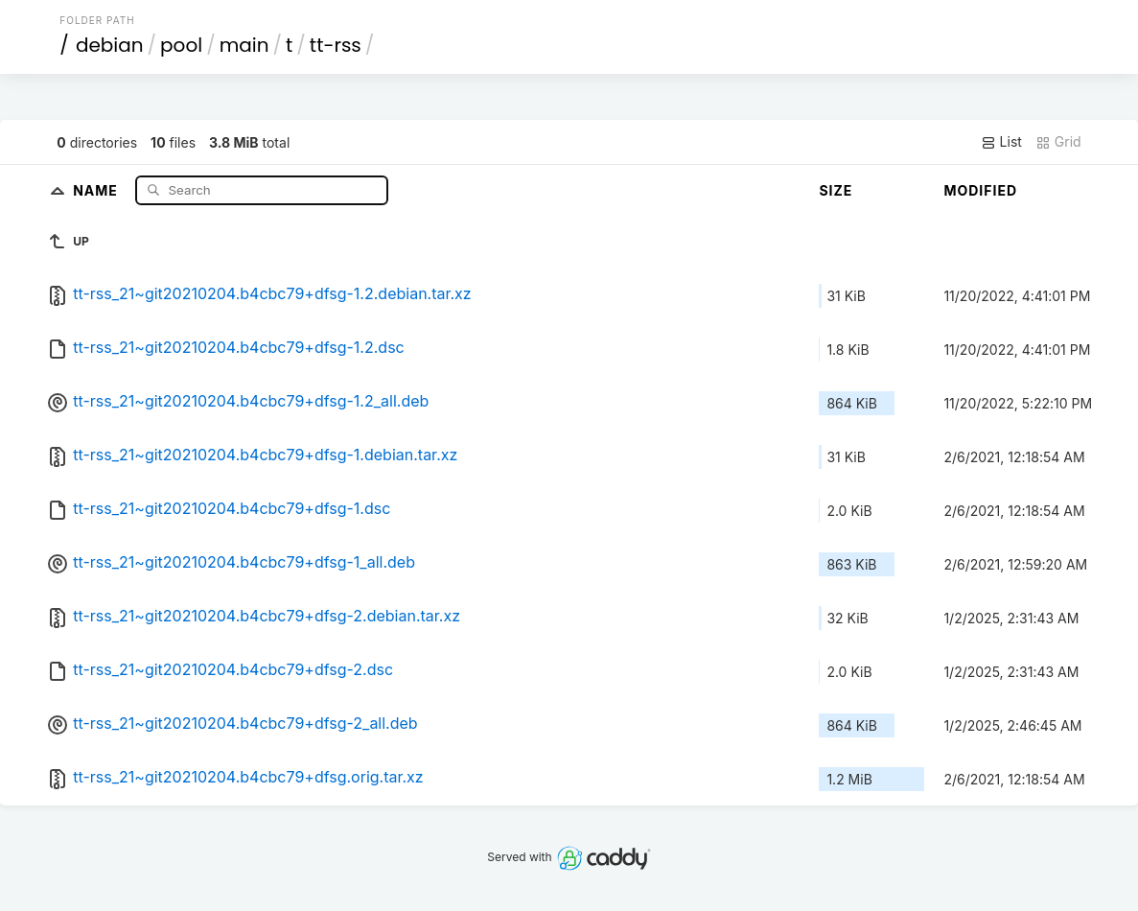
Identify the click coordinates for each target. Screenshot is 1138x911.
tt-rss (335, 45)
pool (181, 45)
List (1001, 142)
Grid (1058, 142)
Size (835, 190)
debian (110, 45)
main (244, 45)
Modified (980, 190)
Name (97, 189)
